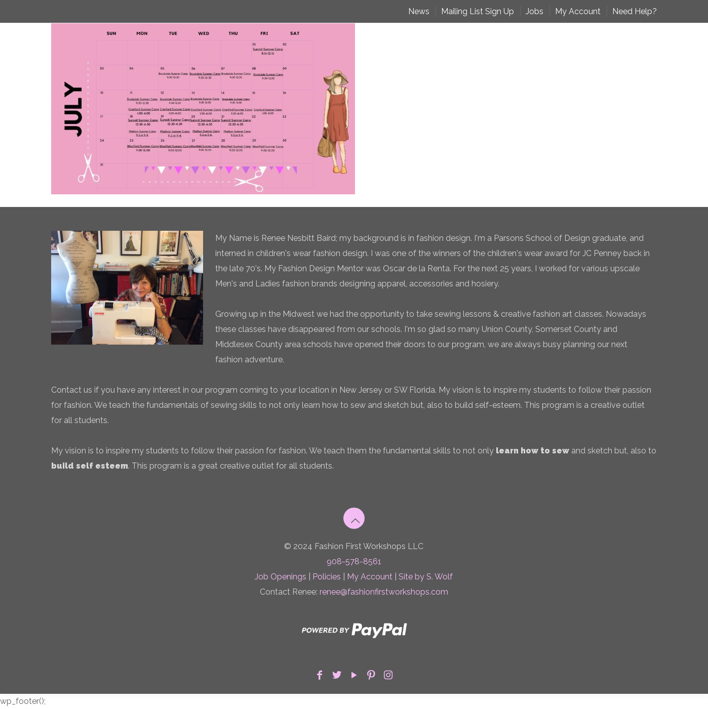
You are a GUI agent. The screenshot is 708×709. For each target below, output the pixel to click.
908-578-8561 (354, 561)
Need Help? (634, 11)
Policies (326, 576)
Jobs (534, 11)
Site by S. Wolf (426, 576)
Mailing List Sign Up (477, 11)
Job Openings (280, 576)
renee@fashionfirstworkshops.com (384, 592)
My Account (578, 11)
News (418, 11)
